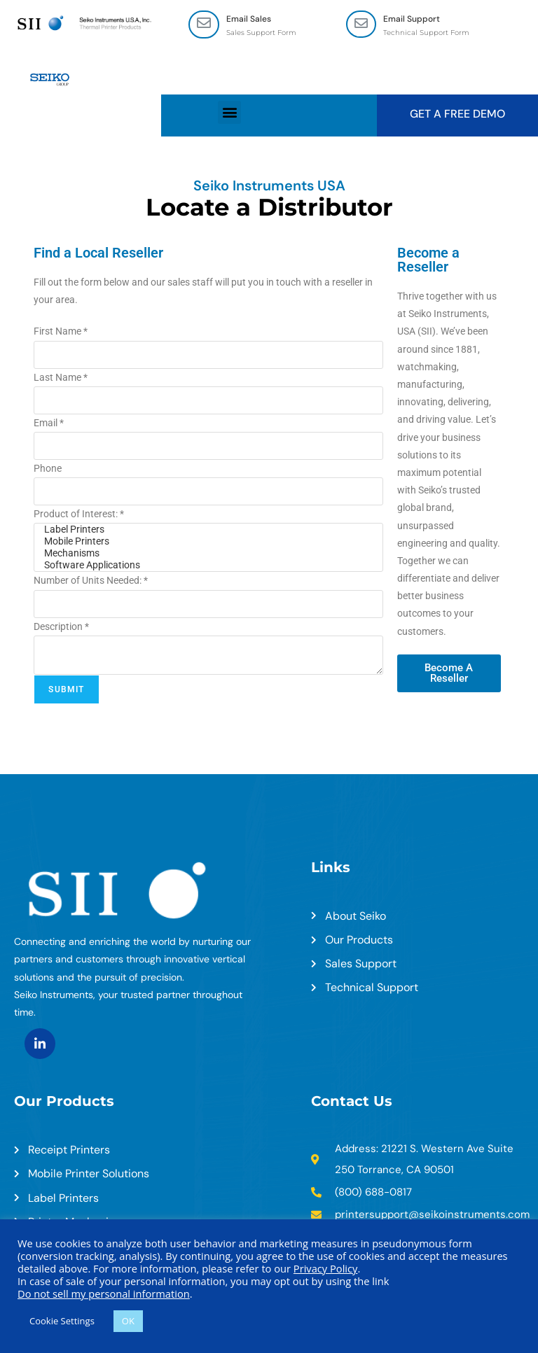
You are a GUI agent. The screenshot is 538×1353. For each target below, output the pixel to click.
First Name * (61, 331)
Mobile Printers (208, 541)
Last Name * (61, 377)
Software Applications (208, 565)
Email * (49, 422)
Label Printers (208, 529)
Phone (48, 468)
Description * (61, 626)
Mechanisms (208, 553)
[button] (229, 112)
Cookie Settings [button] (62, 1321)
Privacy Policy (326, 1268)
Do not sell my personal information (104, 1294)
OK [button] (128, 1321)
